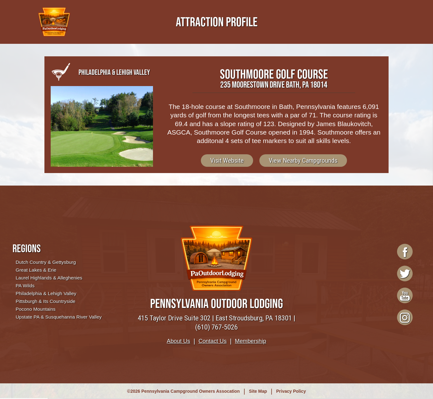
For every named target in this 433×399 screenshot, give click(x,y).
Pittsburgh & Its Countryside (45, 301)
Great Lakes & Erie (36, 270)
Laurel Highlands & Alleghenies (49, 277)
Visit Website (227, 160)
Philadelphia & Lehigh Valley (46, 293)
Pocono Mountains (35, 309)
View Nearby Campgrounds (303, 160)
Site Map (258, 391)
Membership (250, 341)
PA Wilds (25, 285)
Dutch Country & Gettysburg (46, 262)
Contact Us (212, 341)
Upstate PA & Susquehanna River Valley (59, 317)
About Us (178, 341)
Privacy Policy (291, 391)
